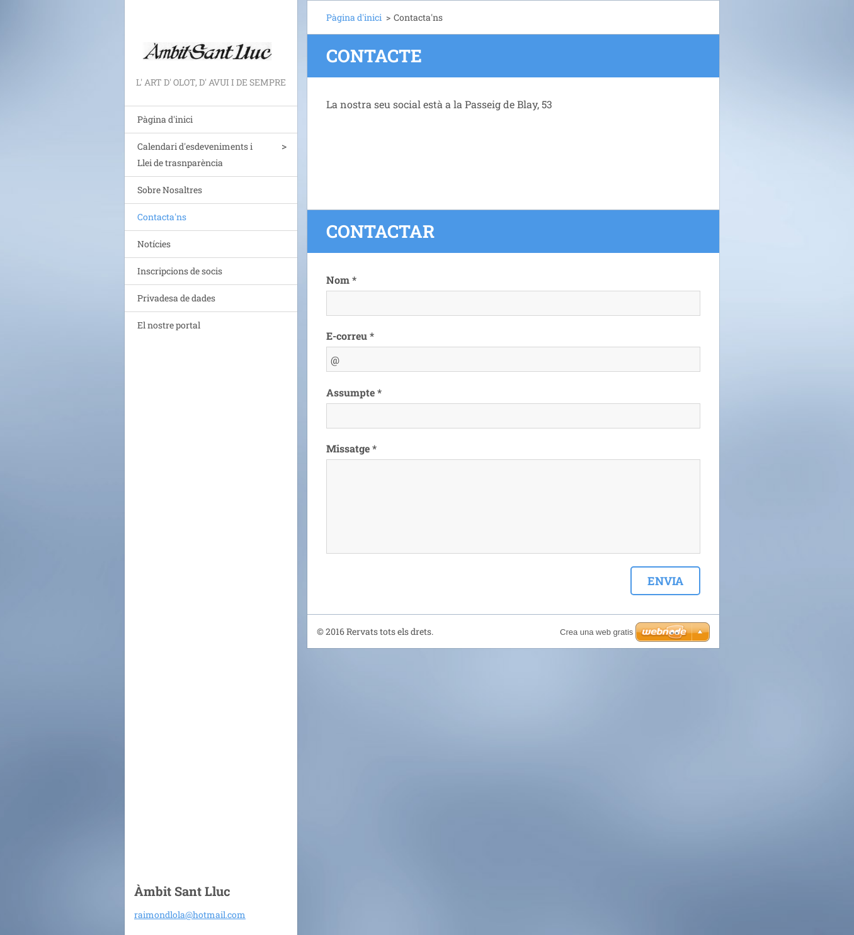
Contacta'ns (161, 217)
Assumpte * (354, 392)
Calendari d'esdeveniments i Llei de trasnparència (195, 154)
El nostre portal (168, 325)
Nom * (341, 279)
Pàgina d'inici (165, 119)
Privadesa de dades (176, 298)
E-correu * (350, 335)
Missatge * (351, 448)
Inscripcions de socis (179, 271)
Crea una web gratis (596, 632)
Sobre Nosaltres (169, 190)
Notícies (154, 244)
